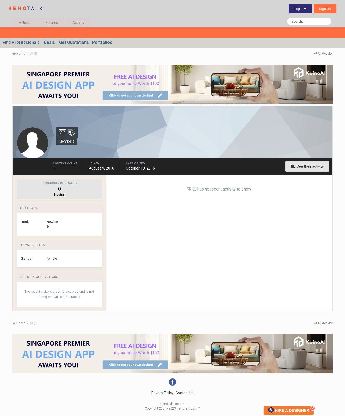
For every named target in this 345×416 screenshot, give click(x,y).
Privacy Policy (162, 393)
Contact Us (184, 393)
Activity (78, 22)
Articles (25, 22)
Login (300, 9)
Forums (52, 22)
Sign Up (325, 9)
